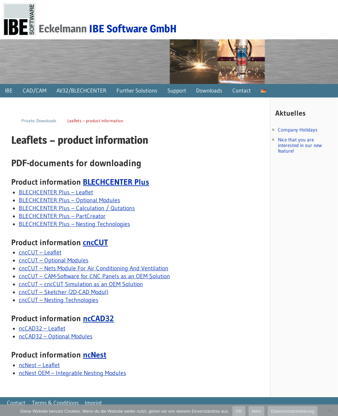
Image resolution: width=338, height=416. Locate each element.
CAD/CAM (35, 90)
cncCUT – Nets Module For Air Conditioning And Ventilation (93, 268)
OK (239, 411)
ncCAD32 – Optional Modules (55, 336)
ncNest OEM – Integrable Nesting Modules (72, 373)
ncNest (94, 354)
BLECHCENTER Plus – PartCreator (62, 216)
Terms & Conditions (55, 402)
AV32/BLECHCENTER (81, 90)
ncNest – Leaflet (39, 365)
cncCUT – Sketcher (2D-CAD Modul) (63, 292)
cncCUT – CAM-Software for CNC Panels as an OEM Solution (94, 276)
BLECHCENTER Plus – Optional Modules (69, 200)
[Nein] (329, 410)
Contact (241, 90)
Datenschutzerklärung (292, 411)
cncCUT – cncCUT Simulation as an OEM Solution (81, 284)
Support (176, 90)
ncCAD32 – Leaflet (42, 328)
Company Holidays (298, 130)
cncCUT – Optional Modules (53, 260)
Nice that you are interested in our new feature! (300, 145)
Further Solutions (137, 90)
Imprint (93, 402)
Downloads (209, 90)
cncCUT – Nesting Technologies (58, 300)
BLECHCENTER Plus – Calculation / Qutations (77, 208)
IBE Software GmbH (133, 28)
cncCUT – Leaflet (40, 252)
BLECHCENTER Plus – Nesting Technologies (74, 224)
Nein (256, 411)
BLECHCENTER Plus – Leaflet (56, 192)
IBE (9, 90)
